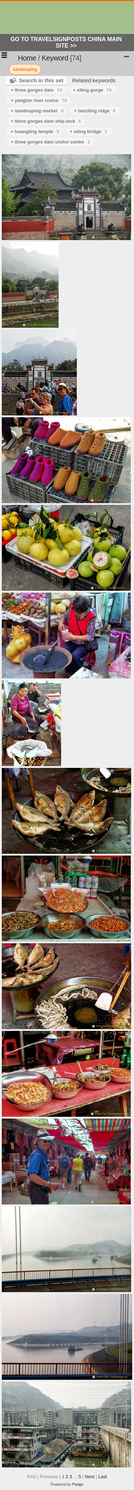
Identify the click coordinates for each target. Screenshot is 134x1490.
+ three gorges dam (36, 90)
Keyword (55, 58)
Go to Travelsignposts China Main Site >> (66, 42)
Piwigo (78, 1484)
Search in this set (41, 80)
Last (102, 1476)
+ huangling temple (35, 131)
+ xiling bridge (88, 131)
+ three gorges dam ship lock (46, 121)
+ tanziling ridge (94, 110)
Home (27, 58)
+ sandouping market (37, 110)
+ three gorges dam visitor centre (50, 142)
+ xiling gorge (92, 90)
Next (90, 1476)
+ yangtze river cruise (39, 100)
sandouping (25, 69)
